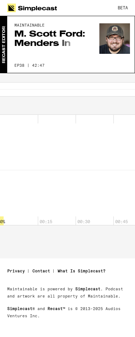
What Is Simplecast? (81, 270)
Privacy (16, 270)
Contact (41, 270)
